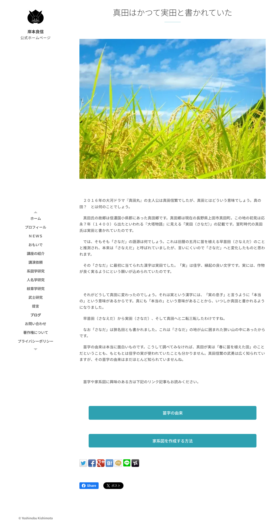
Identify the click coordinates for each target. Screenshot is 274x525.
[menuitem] (35, 218)
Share (89, 486)
